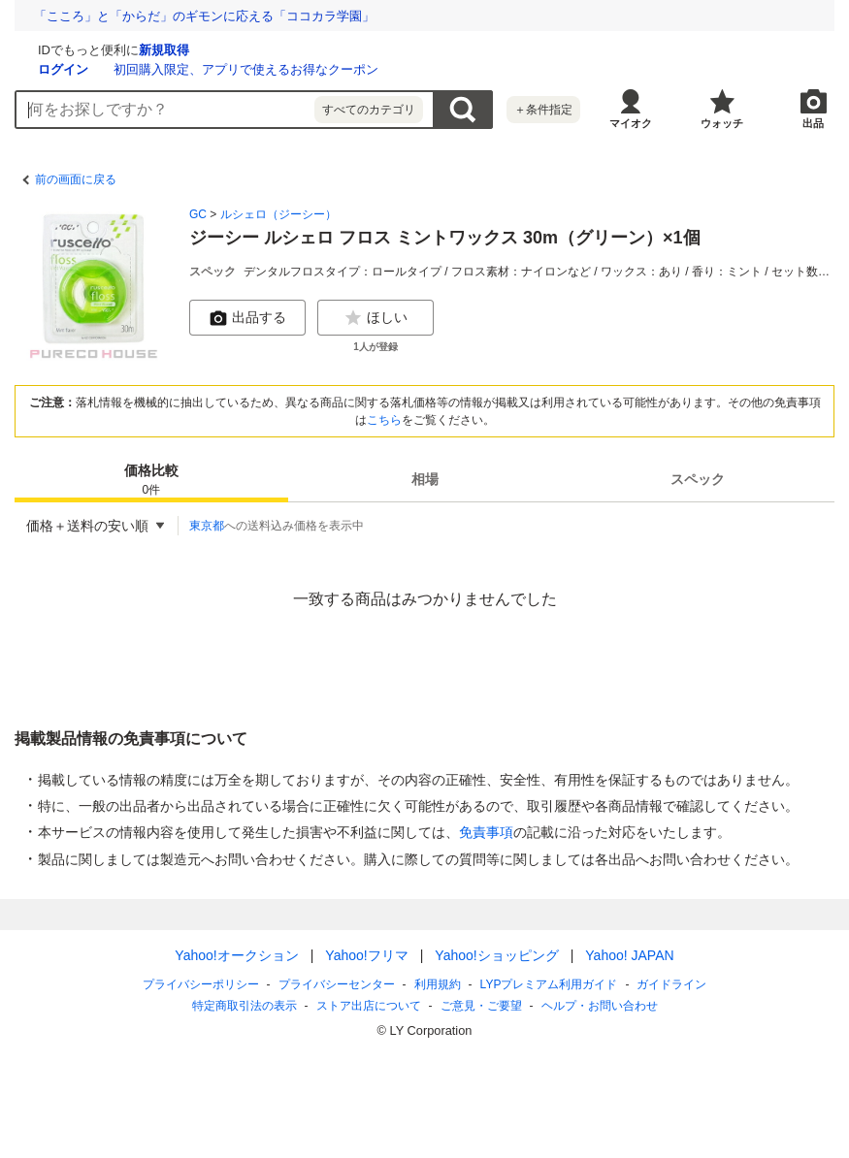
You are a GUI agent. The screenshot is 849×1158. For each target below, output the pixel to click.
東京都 (206, 525)
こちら (384, 420)
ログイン (294, 69)
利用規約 (437, 984)
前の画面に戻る (75, 179)
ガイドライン (671, 984)
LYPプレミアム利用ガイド (549, 984)
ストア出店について (368, 1006)
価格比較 (151, 481)
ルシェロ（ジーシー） (278, 214)
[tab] (151, 479)
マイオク (630, 123)
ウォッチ (722, 123)
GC (198, 214)
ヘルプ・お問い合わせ (599, 1006)
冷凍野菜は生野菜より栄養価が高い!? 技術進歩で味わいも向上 (216, 16)
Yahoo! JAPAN (629, 955)
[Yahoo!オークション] (137, 47)
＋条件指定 (543, 109)
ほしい (375, 318)
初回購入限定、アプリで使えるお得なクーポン (476, 69)
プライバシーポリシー (201, 984)
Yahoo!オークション (236, 955)
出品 (813, 123)
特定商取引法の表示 (244, 1006)
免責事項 (486, 832)
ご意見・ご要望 (481, 1006)
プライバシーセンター (336, 984)
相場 (425, 479)
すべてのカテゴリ (368, 109)
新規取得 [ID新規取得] (395, 50)
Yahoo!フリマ (366, 955)
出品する (247, 318)
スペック (697, 479)
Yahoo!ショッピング (496, 955)
